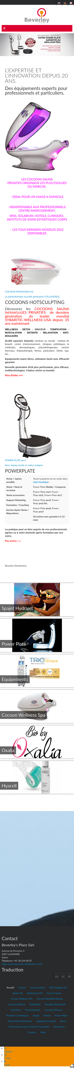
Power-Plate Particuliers (20, 1021)
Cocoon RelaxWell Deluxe (50, 998)
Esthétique (35, 1004)
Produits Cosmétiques (17, 1015)
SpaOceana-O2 (34, 993)
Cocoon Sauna (54, 993)
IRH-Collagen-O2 (58, 987)
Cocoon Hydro (37, 987)
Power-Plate (61, 1015)
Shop (43, 1032)
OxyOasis (16, 1009)
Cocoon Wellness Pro (21, 998)
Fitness (47, 1015)
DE (63, 976)
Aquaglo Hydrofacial (55, 1004)
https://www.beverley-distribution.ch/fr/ (22, 964)
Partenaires (59, 1026)
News (63, 1021)
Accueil (10, 987)
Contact (32, 1032)
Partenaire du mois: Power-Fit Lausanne (29, 1026)
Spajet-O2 (17, 993)
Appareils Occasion (46, 1021)
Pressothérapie (32, 1009)
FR (69, 976)
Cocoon (22, 987)
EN (56, 976)
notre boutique (41, 482)
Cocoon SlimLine (16, 1004)
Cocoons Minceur (53, 1009)
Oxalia (36, 1015)
